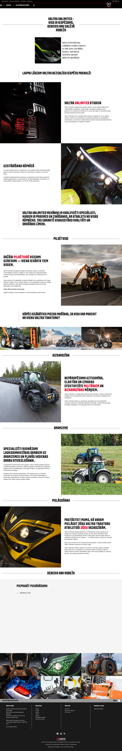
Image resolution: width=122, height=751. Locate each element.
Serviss (34, 5)
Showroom (29, 1)
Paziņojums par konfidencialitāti (52, 744)
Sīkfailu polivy (74, 744)
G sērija (37, 710)
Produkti (7, 5)
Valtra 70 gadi (5, 1)
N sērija (37, 712)
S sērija (37, 715)
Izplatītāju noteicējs (48, 5)
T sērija (37, 714)
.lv (116, 1)
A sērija (37, 708)
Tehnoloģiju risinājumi (40, 717)
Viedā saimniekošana (21, 5)
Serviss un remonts (39, 719)
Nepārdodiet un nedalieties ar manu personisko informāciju (61, 746)
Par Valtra (23, 1)
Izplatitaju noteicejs (98, 708)
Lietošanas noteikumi (65, 744)
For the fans (67, 712)
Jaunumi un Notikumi (15, 1)
